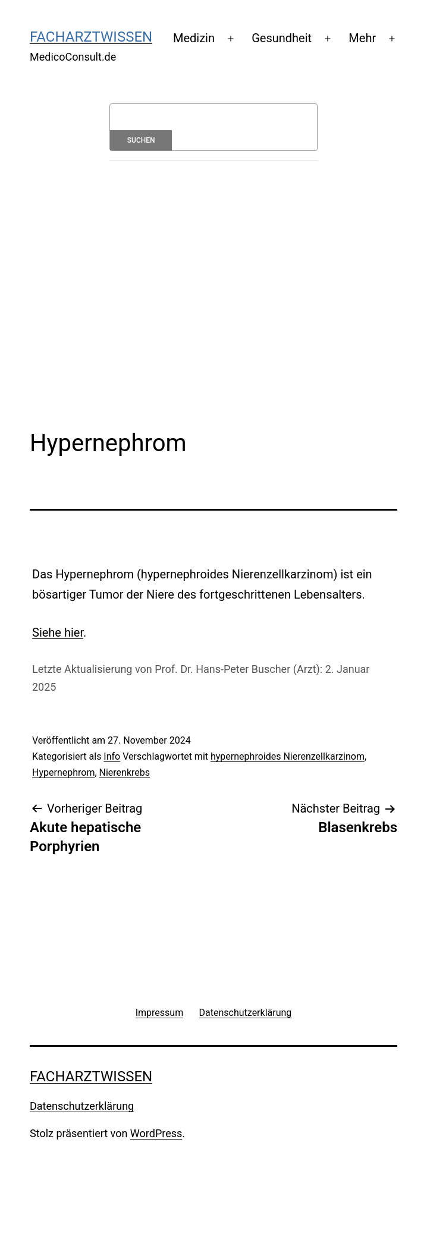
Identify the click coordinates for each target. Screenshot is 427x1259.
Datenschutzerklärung (82, 1106)
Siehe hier (57, 632)
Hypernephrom (63, 772)
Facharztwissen (91, 37)
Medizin (194, 38)
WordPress (156, 1133)
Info (111, 756)
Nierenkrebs (124, 772)
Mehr (362, 38)
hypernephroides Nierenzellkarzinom (288, 756)
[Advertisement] (228, 267)
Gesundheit (282, 38)
